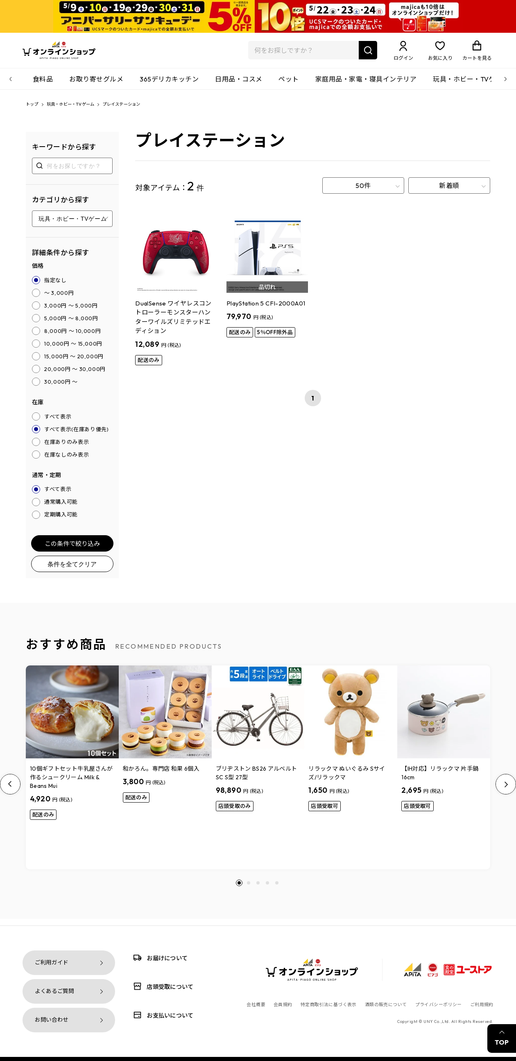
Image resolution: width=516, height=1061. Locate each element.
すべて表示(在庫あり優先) (76, 435)
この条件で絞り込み (72, 550)
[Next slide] (506, 790)
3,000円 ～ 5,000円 (71, 311)
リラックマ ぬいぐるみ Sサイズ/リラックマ (346, 779)
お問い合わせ (51, 1019)
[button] (239, 889)
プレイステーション (144, 110)
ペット (288, 84)
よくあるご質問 (54, 991)
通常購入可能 (61, 508)
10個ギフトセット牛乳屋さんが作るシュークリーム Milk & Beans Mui (71, 783)
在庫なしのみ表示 (66, 460)
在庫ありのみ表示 (66, 448)
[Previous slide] (10, 790)
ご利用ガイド (51, 962)
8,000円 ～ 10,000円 (72, 337)
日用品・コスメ (238, 84)
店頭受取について (161, 986)
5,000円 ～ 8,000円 (71, 324)
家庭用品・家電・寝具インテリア (365, 84)
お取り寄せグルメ (96, 84)
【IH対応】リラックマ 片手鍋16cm (439, 779)
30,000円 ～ (61, 388)
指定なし (55, 286)
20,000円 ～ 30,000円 (75, 375)
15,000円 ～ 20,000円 (74, 362)
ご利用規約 (481, 1004)
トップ (34, 110)
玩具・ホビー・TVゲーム (471, 84)
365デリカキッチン (169, 84)
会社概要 (256, 1004)
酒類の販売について (386, 1004)
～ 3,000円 (59, 299)
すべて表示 (57, 422)
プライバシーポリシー (438, 1004)
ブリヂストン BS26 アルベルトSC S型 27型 (256, 779)
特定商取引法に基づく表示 (329, 1004)
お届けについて (159, 957)
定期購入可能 (61, 521)
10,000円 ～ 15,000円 (73, 349)
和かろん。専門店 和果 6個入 (161, 775)
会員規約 (283, 1004)
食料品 (43, 84)
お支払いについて (161, 1015)
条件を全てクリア (72, 570)
